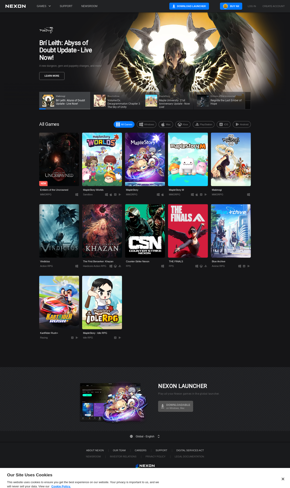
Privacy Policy (156, 456)
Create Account (273, 6)
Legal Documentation (189, 456)
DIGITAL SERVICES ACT (190, 450)
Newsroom (89, 6)
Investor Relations (123, 456)
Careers (140, 450)
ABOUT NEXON (95, 450)
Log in (252, 6)
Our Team (119, 450)
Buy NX (229, 6)
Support (66, 6)
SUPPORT (161, 450)
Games (44, 6)
